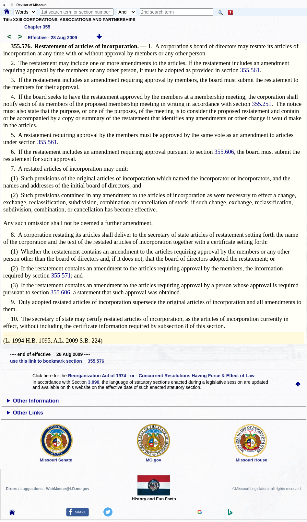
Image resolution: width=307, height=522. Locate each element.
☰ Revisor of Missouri (27, 5)
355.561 (250, 70)
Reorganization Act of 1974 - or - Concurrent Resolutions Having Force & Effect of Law (161, 375)
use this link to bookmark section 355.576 (57, 361)
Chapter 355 (37, 26)
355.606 (224, 151)
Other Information (36, 401)
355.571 (61, 275)
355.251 (262, 103)
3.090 (93, 382)
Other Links (28, 413)
